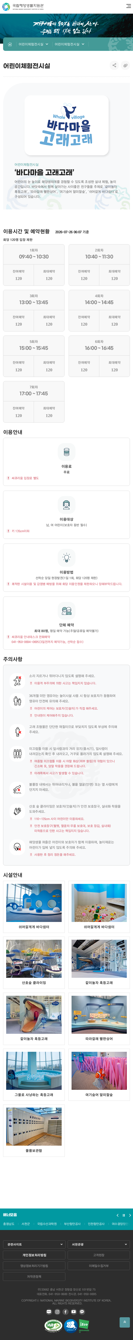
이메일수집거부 (98, 1265)
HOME (9, 44)
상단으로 (125, 1322)
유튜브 (74, 1312)
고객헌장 (98, 1255)
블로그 (49, 1312)
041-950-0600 (58, 1294)
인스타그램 (57, 1312)
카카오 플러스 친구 (82, 1312)
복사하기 (125, 65)
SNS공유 (114, 65)
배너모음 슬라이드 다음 (130, 1215)
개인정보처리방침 (34, 1255)
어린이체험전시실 (31, 44)
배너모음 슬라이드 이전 (117, 1215)
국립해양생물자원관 (23, 7)
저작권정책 (34, 1276)
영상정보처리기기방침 (34, 1265)
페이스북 (65, 1312)
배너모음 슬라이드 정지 (124, 1215)
